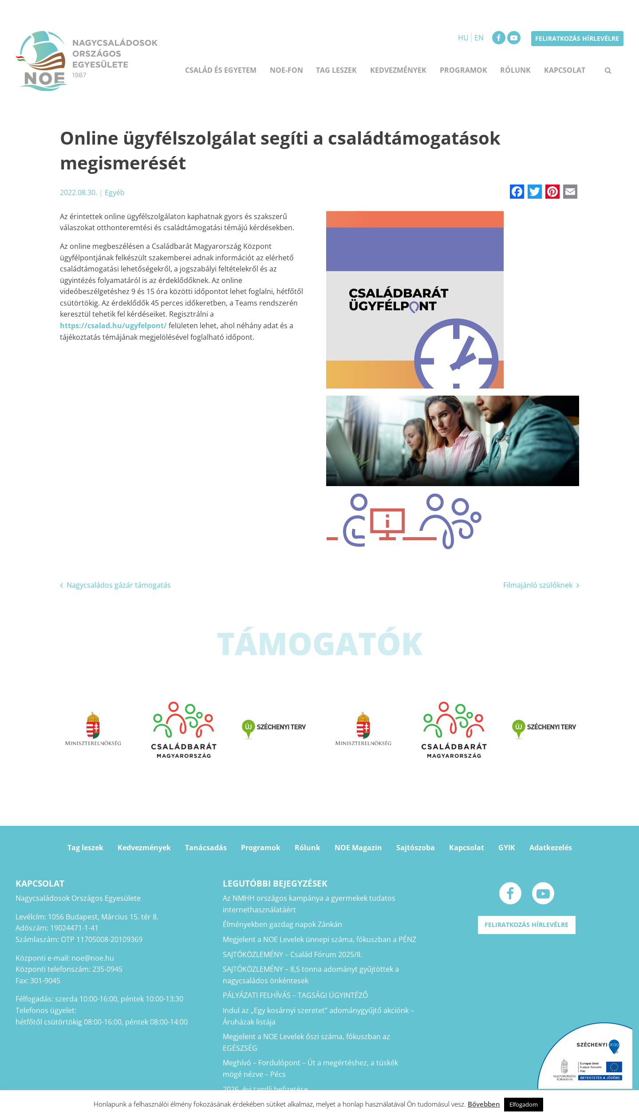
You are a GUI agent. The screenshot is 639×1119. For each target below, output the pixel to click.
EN (479, 38)
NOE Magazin (358, 847)
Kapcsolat (564, 70)
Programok (463, 70)
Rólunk (515, 70)
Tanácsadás (206, 847)
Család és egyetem (220, 70)
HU (463, 38)
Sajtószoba (415, 847)
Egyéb (115, 192)
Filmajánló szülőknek (537, 585)
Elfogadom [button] (523, 1104)
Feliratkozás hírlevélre (577, 38)
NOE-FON (286, 70)
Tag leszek (336, 70)
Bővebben (484, 1103)
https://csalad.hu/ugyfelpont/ (113, 325)
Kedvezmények (398, 70)
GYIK (506, 847)
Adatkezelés (550, 847)
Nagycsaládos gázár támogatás (119, 585)
